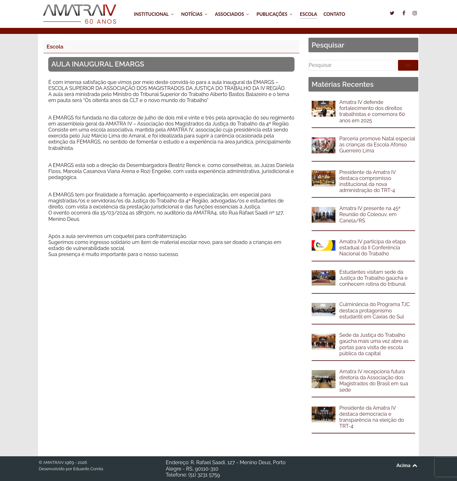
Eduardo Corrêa (88, 468)
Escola (55, 46)
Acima (407, 465)
